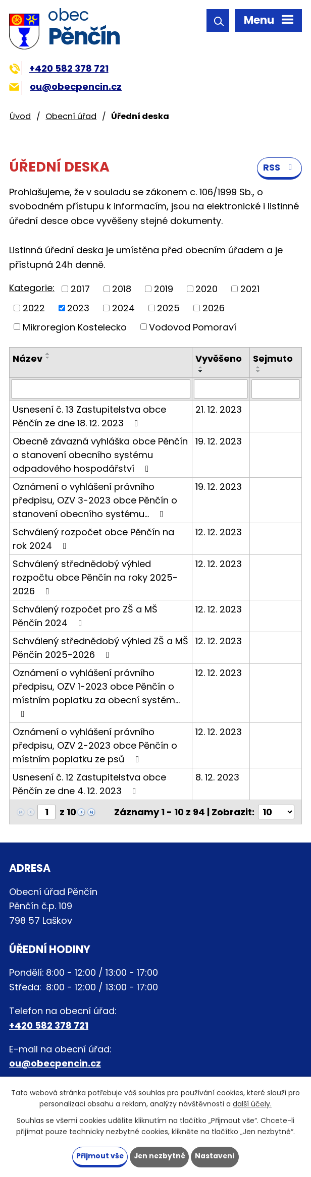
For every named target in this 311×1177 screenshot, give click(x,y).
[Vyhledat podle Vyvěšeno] (220, 389)
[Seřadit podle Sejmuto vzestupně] (258, 368)
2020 (206, 289)
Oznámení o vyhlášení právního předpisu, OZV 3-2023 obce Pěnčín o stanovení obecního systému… (95, 501)
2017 (80, 289)
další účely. (252, 1104)
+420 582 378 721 (59, 68)
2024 (123, 308)
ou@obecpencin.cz (65, 86)
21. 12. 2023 (218, 410)
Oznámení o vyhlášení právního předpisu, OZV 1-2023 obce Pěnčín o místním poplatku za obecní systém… (96, 693)
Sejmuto (273, 359)
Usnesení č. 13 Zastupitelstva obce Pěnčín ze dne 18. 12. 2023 (89, 417)
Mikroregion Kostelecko (75, 327)
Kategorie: (32, 288)
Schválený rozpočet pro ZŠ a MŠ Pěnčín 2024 (85, 616)
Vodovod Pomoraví (192, 327)
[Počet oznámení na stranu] (276, 812)
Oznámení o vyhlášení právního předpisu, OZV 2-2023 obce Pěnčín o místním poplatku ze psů (95, 746)
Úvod (20, 116)
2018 (121, 289)
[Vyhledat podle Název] (100, 389)
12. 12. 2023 (218, 532)
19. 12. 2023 (218, 441)
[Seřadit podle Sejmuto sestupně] (258, 372)
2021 (250, 289)
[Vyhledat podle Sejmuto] (275, 389)
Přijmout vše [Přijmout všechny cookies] (99, 1156)
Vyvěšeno (218, 359)
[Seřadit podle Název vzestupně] (48, 354)
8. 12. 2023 (217, 777)
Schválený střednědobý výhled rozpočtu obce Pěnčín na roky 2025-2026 (95, 578)
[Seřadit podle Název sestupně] (48, 358)
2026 (213, 308)
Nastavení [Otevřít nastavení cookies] (216, 1156)
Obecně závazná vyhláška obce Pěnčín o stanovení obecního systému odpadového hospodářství (100, 455)
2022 (34, 308)
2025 (168, 308)
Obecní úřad (70, 116)
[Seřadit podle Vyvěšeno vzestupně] (200, 368)
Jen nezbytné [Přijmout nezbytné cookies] (159, 1156)
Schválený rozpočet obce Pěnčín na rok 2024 (93, 539)
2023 (78, 308)
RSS (279, 168)
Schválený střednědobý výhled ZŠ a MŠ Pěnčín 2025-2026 (100, 648)
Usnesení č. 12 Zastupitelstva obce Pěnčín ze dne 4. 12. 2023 (89, 784)
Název (27, 359)
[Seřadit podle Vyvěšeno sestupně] (200, 372)
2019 (163, 289)
